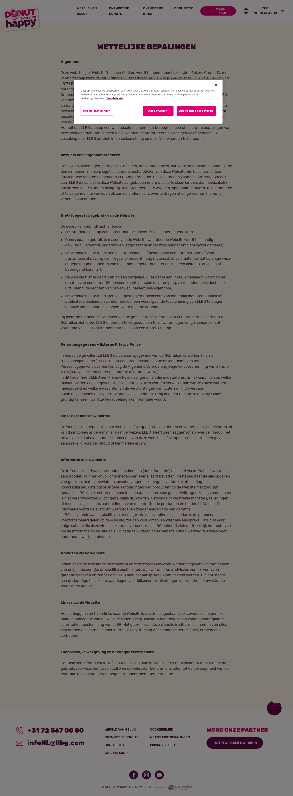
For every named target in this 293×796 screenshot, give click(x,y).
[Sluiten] (216, 85)
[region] (148, 102)
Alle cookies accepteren (196, 111)
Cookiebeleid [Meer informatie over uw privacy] (114, 98)
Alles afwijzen (158, 111)
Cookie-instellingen (97, 111)
